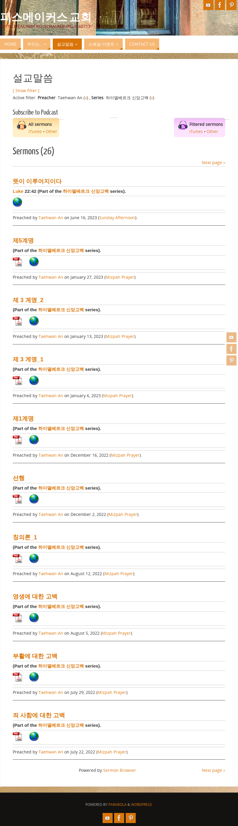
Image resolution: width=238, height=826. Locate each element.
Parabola (117, 804)
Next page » (213, 162)
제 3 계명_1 (28, 359)
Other (51, 131)
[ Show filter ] (26, 90)
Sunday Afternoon (117, 217)
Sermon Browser (119, 770)
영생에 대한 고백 (35, 596)
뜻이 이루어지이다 (37, 181)
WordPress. (142, 804)
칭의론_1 (25, 537)
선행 (19, 478)
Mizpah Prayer (120, 277)
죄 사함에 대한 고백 (39, 715)
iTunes (35, 131)
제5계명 (23, 240)
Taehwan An (51, 217)
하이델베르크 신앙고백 (85, 191)
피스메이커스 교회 (46, 16)
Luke (18, 191)
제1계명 (23, 418)
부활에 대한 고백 (35, 656)
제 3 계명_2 (28, 300)
